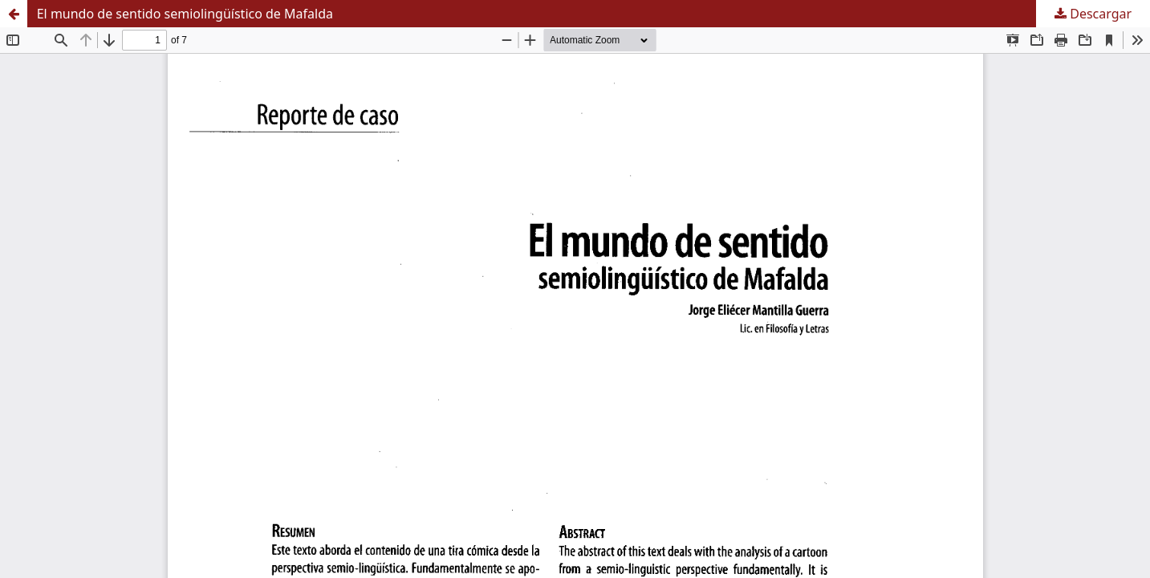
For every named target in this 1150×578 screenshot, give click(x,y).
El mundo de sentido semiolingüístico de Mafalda (185, 13)
